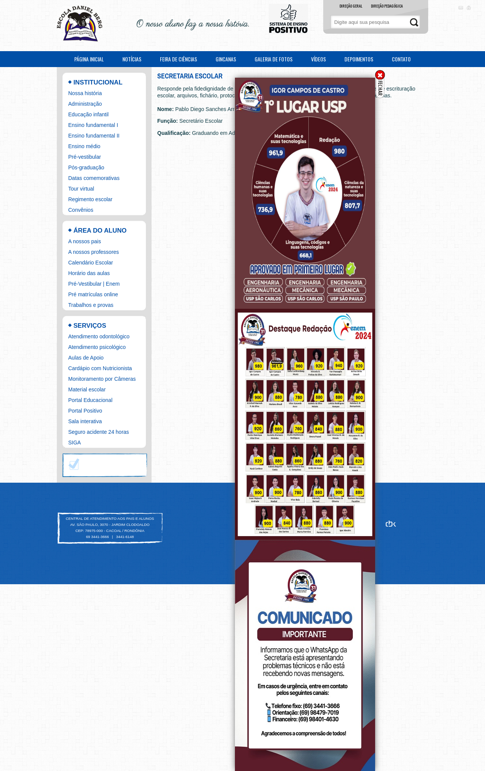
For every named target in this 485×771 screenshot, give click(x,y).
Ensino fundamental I (93, 125)
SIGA (74, 442)
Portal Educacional (90, 400)
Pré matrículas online (93, 294)
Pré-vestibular (84, 157)
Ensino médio (84, 146)
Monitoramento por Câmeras (102, 379)
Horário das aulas (89, 273)
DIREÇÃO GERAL (351, 6)
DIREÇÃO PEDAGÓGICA (387, 6)
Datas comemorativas (93, 178)
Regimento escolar (90, 199)
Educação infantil (88, 114)
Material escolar (87, 389)
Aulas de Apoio (85, 358)
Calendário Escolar (90, 263)
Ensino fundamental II (93, 136)
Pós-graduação (86, 167)
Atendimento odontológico (99, 336)
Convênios (80, 210)
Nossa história (85, 93)
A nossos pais (84, 241)
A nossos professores (93, 252)
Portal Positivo (85, 411)
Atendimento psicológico (97, 347)
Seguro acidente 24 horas (98, 432)
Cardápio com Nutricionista (100, 368)
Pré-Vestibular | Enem (94, 284)
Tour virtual (81, 189)
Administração (85, 104)
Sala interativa (85, 421)
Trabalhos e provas (90, 305)
